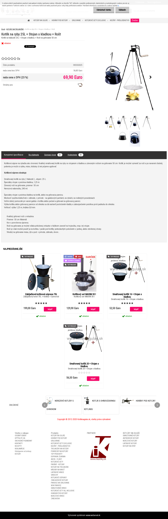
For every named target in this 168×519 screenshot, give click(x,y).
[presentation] (106, 77)
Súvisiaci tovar (53, 155)
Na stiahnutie (33, 155)
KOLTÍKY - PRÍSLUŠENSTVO (119, 20)
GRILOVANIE (76, 20)
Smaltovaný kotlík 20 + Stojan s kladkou (84, 365)
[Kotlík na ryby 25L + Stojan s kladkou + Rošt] (128, 77)
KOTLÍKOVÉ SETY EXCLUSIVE (95, 20)
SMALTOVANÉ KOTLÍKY (131, 435)
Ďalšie (135, 20)
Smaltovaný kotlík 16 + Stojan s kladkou (127, 295)
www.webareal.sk (93, 515)
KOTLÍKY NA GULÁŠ (41, 20)
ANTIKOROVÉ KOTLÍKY (131, 438)
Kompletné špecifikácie (13, 155)
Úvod (3, 29)
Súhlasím (122, 10)
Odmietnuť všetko (104, 10)
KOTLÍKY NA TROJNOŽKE (15, 29)
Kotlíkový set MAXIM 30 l (84, 294)
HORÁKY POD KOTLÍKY (60, 20)
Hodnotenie (75, 155)
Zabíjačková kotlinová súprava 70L (41, 294)
